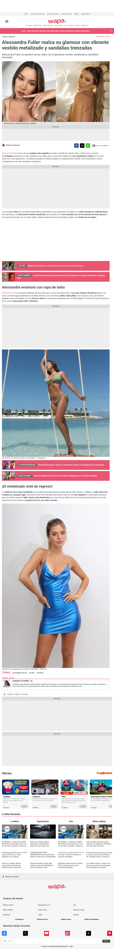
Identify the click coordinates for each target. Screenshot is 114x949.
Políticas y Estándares (91, 919)
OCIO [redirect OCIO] (65, 25)
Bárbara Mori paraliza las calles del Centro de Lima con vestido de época (55, 266)
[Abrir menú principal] (6, 21)
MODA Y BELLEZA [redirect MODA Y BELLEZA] (48, 25)
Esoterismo (6, 915)
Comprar (24, 806)
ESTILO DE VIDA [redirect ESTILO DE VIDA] (58, 25)
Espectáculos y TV (44, 905)
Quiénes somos (66, 919)
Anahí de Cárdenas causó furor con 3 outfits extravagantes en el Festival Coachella (65, 476)
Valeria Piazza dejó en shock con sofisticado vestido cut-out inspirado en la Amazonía (71, 465)
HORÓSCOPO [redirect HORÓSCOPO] (84, 25)
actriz (31, 673)
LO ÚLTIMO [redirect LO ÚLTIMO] (29, 25)
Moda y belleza (8, 910)
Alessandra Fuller (9, 153)
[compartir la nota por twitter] (82, 145)
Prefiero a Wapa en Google (17, 694)
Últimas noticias (8, 905)
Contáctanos (19, 919)
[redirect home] (57, 23)
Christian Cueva (53, 14)
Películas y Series (78, 910)
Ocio (74, 905)
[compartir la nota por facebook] (76, 145)
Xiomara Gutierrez (13, 145)
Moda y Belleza (9, 37)
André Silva (85, 14)
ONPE (76, 14)
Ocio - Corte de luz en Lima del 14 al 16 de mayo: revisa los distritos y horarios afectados (56, 31)
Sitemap (75, 915)
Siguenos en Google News (100, 145)
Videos (40, 915)
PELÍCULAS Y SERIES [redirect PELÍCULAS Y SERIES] (74, 25)
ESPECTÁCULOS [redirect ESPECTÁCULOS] (37, 25)
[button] (111, 31)
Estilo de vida (42, 910)
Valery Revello (66, 14)
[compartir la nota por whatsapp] (88, 145)
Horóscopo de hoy (37, 14)
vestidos (40, 673)
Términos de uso (42, 919)
